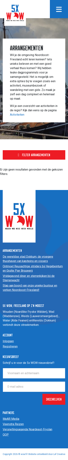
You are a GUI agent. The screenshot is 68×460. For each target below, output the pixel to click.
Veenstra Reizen (13, 424)
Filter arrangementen (34, 155)
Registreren (10, 346)
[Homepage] (15, 12)
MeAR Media (11, 419)
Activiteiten (17, 114)
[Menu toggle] (58, 9)
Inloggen (8, 341)
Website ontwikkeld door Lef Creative (46, 454)
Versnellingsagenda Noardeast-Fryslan (27, 429)
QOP (6, 434)
